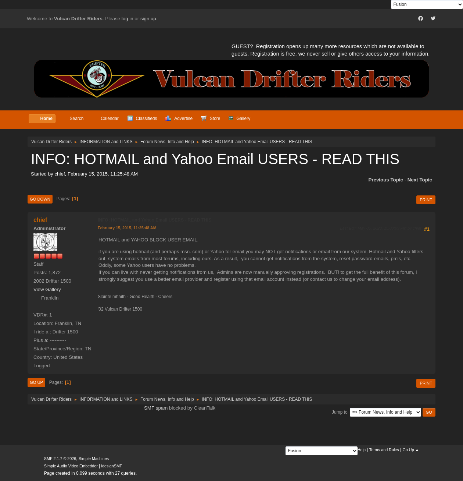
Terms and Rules (384, 450)
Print (426, 200)
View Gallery (47, 289)
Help (362, 450)
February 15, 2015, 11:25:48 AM (127, 228)
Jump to (340, 411)
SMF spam (156, 408)
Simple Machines (94, 458)
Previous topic (385, 180)
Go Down (40, 199)
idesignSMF (111, 466)
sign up (148, 18)
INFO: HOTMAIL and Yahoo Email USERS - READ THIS (154, 220)
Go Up (36, 382)
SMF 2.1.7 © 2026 (60, 458)
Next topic (420, 180)
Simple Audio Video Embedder (71, 466)
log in (127, 18)
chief (40, 220)
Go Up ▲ (410, 450)
